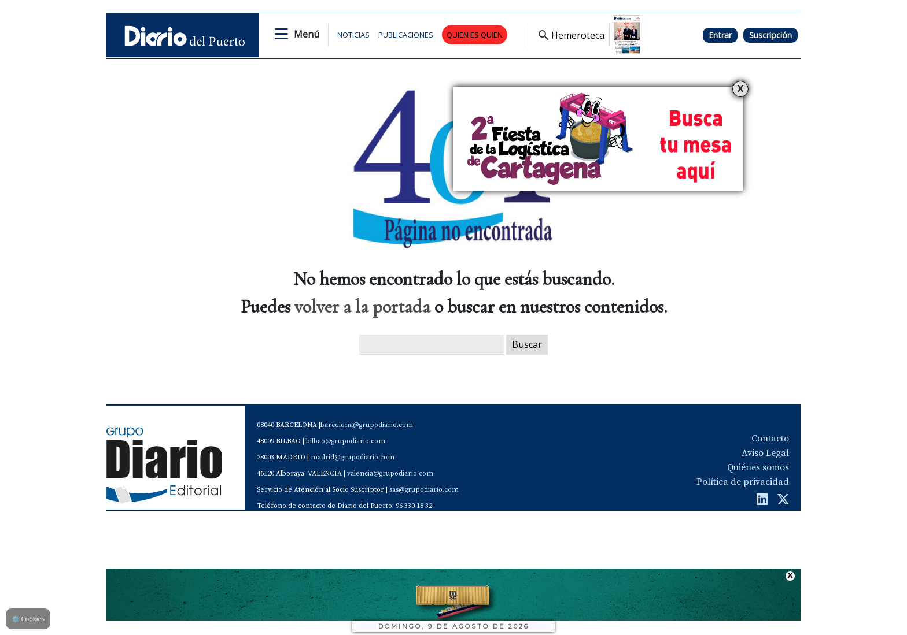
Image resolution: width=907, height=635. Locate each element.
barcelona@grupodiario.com (366, 425)
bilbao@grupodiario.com (345, 441)
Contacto (770, 438)
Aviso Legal (765, 453)
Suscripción (770, 34)
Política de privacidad (742, 482)
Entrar (720, 34)
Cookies (28, 618)
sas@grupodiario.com (424, 489)
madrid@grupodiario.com (352, 457)
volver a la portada (362, 306)
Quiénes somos (758, 467)
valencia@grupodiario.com (390, 473)
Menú (306, 34)
